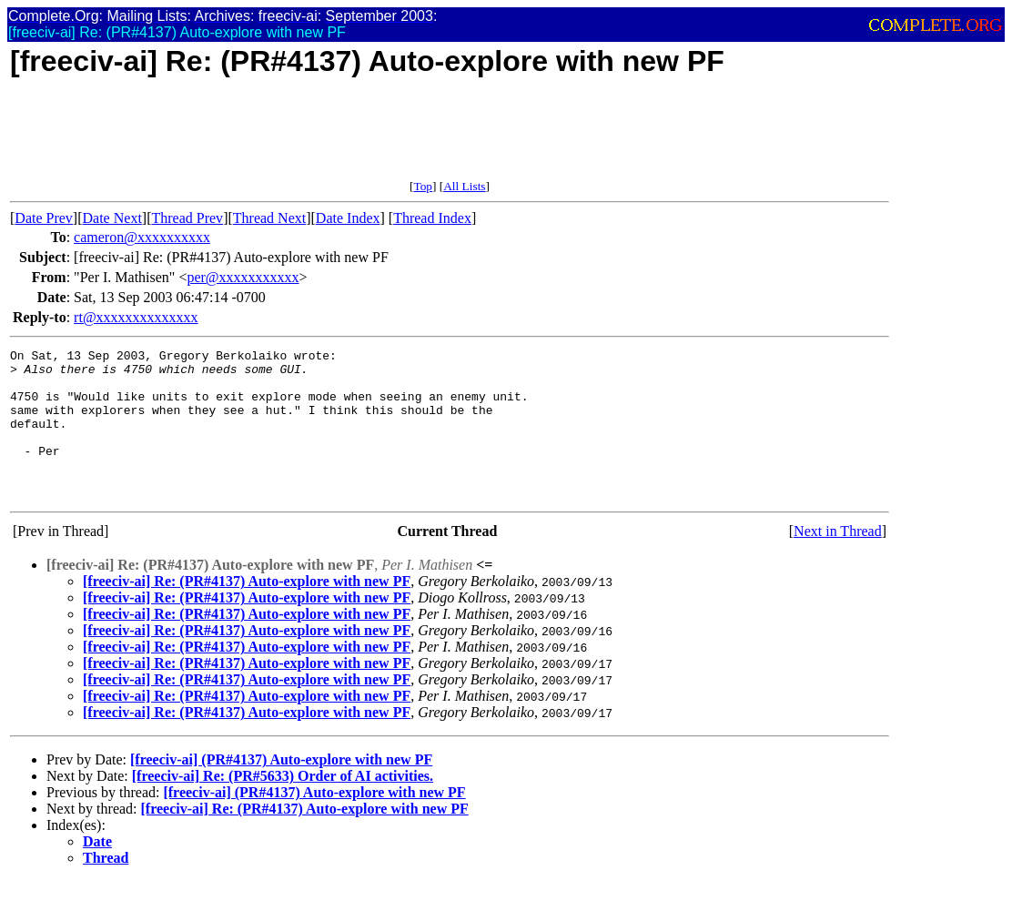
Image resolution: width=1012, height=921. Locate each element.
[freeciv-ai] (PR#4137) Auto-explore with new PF (281, 789)
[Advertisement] (341, 138)
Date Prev (44, 218)
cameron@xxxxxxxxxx (142, 237)
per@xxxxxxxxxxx (243, 277)
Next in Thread (838, 561)
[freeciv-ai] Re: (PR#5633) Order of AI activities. (282, 806)
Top (422, 186)
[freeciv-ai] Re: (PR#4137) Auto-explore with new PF (246, 611)
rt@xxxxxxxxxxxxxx (136, 317)
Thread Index (432, 218)
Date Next (112, 218)
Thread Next (269, 218)
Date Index (348, 218)
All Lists (464, 186)
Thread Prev (187, 218)
